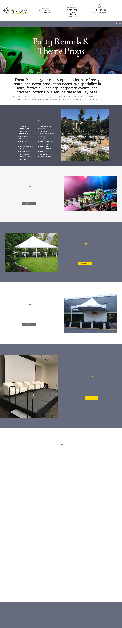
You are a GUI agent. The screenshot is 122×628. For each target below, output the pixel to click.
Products (49, 24)
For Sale (58, 24)
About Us (30, 24)
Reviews (76, 24)
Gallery (67, 24)
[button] (29, 203)
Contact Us (97, 24)
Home (22, 24)
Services (39, 24)
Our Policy (86, 24)
